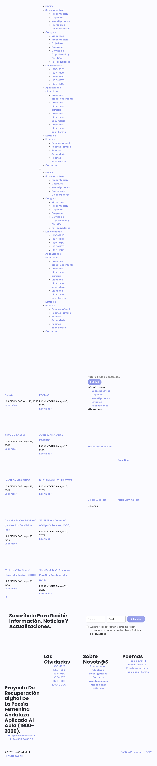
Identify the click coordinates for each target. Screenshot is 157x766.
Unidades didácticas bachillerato (59, 128)
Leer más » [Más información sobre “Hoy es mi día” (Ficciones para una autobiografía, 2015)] (45, 593)
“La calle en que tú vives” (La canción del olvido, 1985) (21, 525)
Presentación (60, 13)
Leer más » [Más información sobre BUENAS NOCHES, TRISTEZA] (45, 493)
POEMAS (44, 395)
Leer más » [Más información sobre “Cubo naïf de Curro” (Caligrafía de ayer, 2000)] (11, 588)
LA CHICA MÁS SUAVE (17, 480)
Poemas (50, 139)
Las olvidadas (53, 65)
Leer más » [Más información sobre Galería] (11, 405)
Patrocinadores (61, 61)
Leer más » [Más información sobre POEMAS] (45, 408)
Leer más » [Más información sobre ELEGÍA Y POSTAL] (11, 448)
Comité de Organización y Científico (60, 54)
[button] (56, 169)
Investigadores (61, 21)
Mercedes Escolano (100, 446)
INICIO (49, 6)
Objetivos (57, 17)
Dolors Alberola (97, 499)
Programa (57, 47)
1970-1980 (58, 84)
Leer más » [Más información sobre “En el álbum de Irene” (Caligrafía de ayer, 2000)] (45, 538)
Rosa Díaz (123, 460)
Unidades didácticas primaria (58, 106)
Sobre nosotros (54, 10)
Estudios (50, 135)
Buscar (94, 382)
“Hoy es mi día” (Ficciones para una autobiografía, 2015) (54, 575)
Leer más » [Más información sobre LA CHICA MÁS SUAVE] (11, 493)
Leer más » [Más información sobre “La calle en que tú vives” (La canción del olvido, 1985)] (11, 543)
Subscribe (136, 619)
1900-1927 (58, 69)
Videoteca (58, 36)
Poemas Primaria (61, 146)
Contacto (51, 165)
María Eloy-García (128, 499)
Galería (9, 395)
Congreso (51, 32)
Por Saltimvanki (14, 755)
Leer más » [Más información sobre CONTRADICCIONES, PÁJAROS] (45, 453)
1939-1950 (58, 76)
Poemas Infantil (61, 143)
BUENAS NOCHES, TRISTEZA (55, 480)
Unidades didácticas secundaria (58, 117)
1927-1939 (58, 72)
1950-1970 (58, 80)
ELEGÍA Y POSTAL (15, 435)
